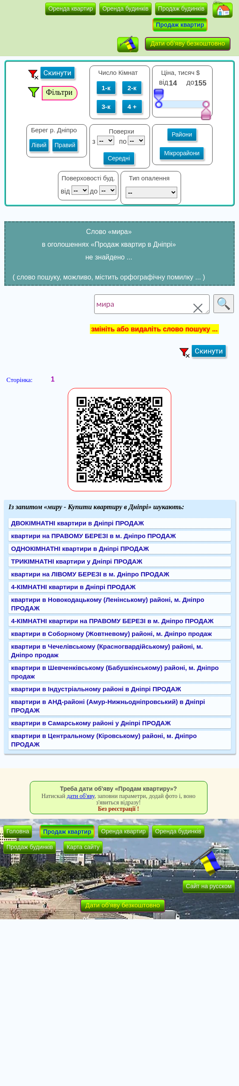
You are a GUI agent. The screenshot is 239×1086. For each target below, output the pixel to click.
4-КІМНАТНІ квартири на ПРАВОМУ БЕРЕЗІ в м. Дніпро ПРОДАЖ (112, 620)
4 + (131, 106)
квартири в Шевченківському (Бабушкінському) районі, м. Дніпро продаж (115, 672)
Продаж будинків (181, 8)
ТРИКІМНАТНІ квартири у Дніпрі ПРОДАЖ (76, 561)
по (122, 141)
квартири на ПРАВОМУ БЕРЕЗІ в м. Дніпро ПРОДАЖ (93, 535)
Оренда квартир (70, 8)
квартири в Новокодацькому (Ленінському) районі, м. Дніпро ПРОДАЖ (107, 604)
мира (152, 304)
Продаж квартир (180, 24)
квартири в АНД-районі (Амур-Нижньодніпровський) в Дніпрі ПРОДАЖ (108, 706)
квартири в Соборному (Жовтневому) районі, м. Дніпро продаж (111, 633)
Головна (17, 831)
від (163, 82)
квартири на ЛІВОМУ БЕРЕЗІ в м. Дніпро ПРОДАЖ (90, 574)
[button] (223, 10)
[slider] (158, 98)
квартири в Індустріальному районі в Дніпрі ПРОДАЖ (96, 689)
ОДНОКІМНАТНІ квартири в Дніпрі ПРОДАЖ (80, 548)
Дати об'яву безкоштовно (187, 43)
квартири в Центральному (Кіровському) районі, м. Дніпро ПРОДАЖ (104, 740)
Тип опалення (149, 178)
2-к (131, 87)
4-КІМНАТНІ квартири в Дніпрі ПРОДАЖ (73, 586)
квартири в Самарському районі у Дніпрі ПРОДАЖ (91, 723)
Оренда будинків (125, 8)
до (191, 82)
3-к (106, 106)
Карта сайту (83, 847)
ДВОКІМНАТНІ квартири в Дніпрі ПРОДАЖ (77, 523)
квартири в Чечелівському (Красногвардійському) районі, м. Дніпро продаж (107, 650)
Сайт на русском (209, 886)
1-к (106, 87)
